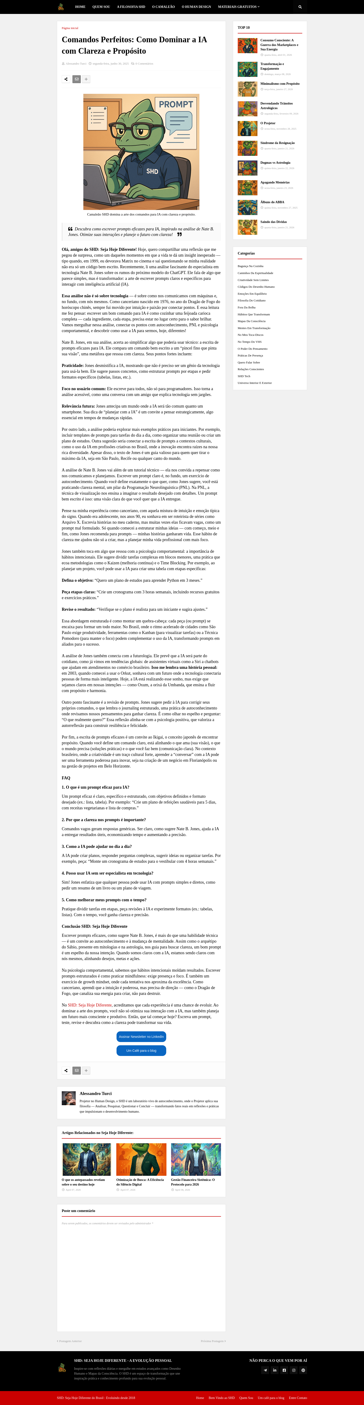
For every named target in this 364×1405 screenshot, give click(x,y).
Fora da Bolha (247, 307)
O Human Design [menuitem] (196, 7)
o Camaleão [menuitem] (163, 7)
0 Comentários (144, 63)
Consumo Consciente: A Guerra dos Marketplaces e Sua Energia (279, 45)
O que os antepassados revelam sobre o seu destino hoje (83, 1182)
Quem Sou (246, 1398)
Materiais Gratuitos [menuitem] (237, 7)
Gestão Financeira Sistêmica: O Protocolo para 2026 (193, 1182)
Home (200, 1398)
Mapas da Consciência (252, 321)
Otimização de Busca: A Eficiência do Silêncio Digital (140, 1182)
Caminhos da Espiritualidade (255, 273)
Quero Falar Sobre (249, 362)
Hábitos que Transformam (254, 314)
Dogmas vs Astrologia (275, 162)
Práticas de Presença (250, 355)
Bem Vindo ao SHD (222, 1398)
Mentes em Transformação (254, 328)
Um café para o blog (271, 1398)
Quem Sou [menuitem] (101, 7)
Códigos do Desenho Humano (256, 286)
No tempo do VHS (250, 341)
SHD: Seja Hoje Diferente (90, 1005)
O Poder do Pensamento (252, 348)
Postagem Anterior (70, 1341)
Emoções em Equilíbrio (252, 293)
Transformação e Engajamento (272, 66)
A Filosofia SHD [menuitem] (131, 7)
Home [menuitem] (80, 7)
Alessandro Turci (96, 1093)
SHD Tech (244, 376)
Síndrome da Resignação (277, 143)
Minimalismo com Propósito (280, 83)
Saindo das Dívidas (273, 222)
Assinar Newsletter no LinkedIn (141, 1037)
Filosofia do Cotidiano (252, 300)
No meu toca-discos (250, 335)
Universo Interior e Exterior (255, 383)
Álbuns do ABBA (272, 202)
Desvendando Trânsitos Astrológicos (276, 106)
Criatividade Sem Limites (253, 280)
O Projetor (268, 123)
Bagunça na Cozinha (250, 266)
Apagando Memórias (275, 182)
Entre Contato (298, 1398)
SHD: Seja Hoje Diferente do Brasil (80, 1398)
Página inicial (70, 28)
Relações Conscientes (251, 369)
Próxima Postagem (212, 1341)
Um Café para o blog (141, 1050)
